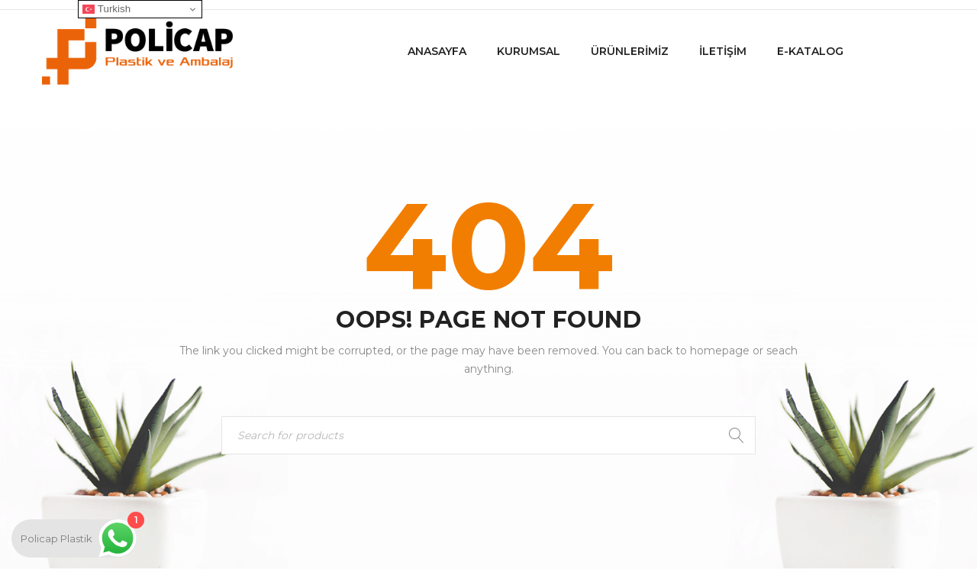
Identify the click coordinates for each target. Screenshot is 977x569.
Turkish (106, 9)
